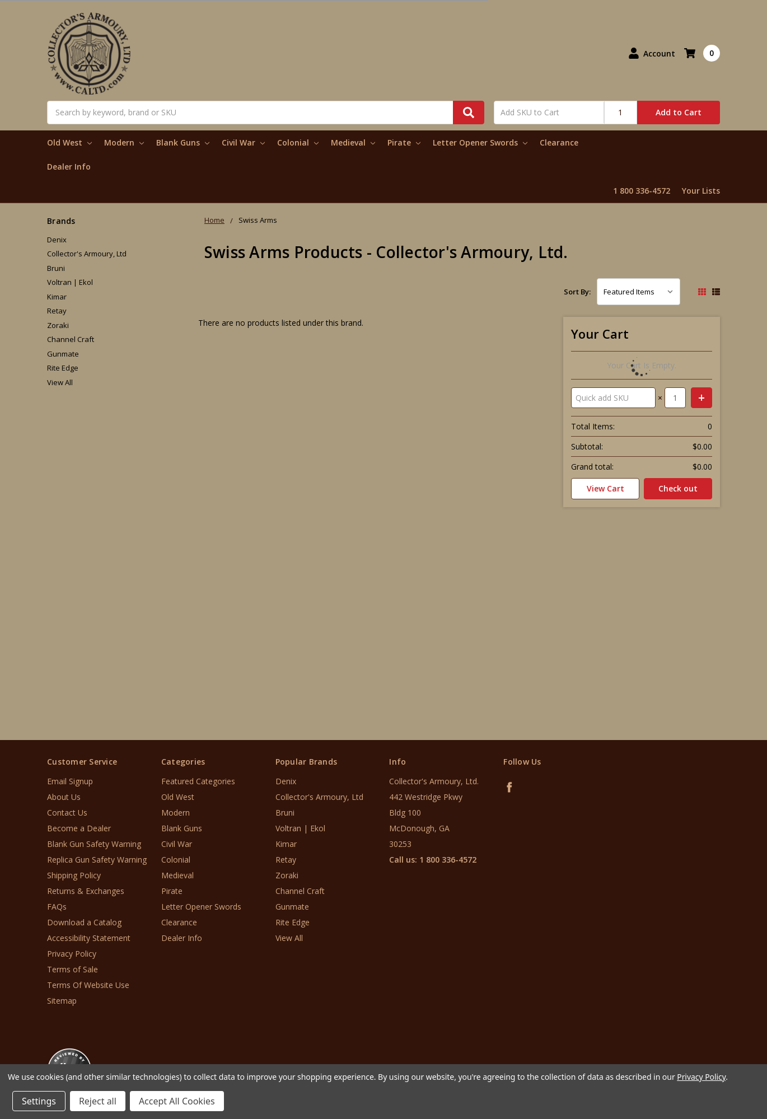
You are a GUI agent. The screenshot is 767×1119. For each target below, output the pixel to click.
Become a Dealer (79, 828)
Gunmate (63, 354)
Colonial (298, 142)
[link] (721, 1051)
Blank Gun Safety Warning (94, 844)
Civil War (243, 142)
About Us (64, 797)
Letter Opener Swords (480, 142)
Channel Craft (70, 339)
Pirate (403, 142)
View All (60, 382)
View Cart (605, 488)
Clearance (559, 142)
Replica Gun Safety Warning (97, 859)
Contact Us (67, 812)
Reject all (97, 1101)
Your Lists (701, 190)
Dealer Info (69, 166)
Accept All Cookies (177, 1101)
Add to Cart (678, 112)
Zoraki (58, 325)
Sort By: (577, 292)
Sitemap (62, 1000)
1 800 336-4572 (641, 190)
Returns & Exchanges (85, 891)
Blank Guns (182, 142)
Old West (69, 142)
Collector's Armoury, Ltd (87, 254)
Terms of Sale (72, 969)
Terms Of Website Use (88, 985)
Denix (57, 240)
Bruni (56, 268)
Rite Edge (62, 368)
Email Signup (70, 781)
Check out (678, 488)
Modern (124, 142)
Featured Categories (198, 781)
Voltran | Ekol (70, 282)
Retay (57, 311)
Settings (39, 1101)
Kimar (57, 297)
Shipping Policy (74, 875)
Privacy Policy (71, 953)
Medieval (353, 142)
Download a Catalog (84, 922)
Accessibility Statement (88, 938)
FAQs (57, 906)
